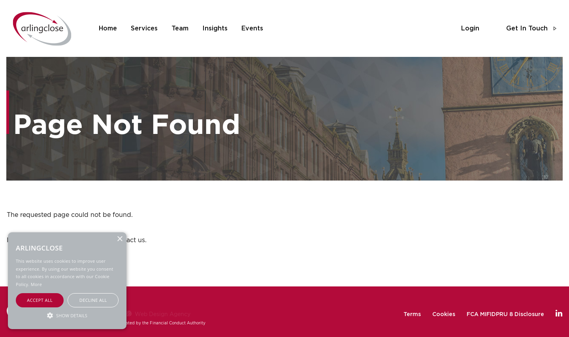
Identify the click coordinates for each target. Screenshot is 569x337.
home (108, 28)
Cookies (443, 314)
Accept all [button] (40, 300)
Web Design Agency (162, 314)
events (252, 28)
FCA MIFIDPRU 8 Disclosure (505, 314)
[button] (67, 315)
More (36, 284)
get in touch (527, 28)
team (179, 28)
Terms (412, 314)
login (470, 28)
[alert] (67, 280)
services (144, 28)
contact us (129, 239)
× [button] (119, 239)
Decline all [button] (93, 300)
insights (215, 28)
